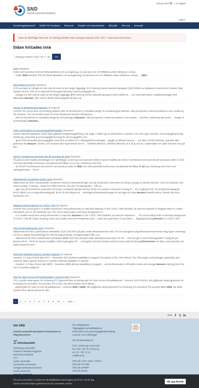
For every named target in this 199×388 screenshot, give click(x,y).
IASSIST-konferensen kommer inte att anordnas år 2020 (41, 156)
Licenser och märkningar (84, 334)
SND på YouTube (81, 364)
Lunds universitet (21, 361)
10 (59, 301)
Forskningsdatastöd (24, 25)
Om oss (126, 25)
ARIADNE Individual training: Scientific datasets (36, 254)
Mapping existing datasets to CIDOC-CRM (34, 205)
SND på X (77, 360)
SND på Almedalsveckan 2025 (28, 228)
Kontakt (138, 25)
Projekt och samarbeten (91, 25)
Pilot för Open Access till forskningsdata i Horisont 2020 (41, 277)
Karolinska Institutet (23, 354)
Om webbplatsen (80, 324)
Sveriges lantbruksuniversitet (27, 367)
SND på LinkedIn (80, 367)
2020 (15, 68)
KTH (15, 357)
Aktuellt (113, 25)
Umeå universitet (21, 370)
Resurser (69, 25)
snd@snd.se (78, 355)
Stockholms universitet (24, 364)
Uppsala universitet (22, 374)
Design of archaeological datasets (30, 107)
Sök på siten (162, 3)
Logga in (182, 19)
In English (181, 3)
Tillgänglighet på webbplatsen (87, 328)
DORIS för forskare (49, 25)
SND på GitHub (80, 370)
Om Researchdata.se (82, 340)
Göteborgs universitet (24, 347)
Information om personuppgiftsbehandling (93, 331)
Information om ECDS (24, 84)
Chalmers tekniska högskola (27, 351)
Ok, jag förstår (175, 381)
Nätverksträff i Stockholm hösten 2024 (32, 179)
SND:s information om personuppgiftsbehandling (37, 130)
